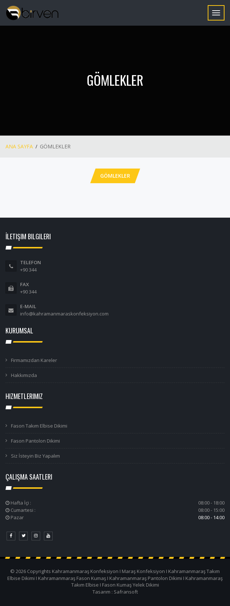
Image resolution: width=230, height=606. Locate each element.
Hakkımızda (24, 375)
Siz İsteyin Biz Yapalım (35, 455)
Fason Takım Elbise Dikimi (39, 425)
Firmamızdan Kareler (34, 360)
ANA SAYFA (19, 146)
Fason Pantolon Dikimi (35, 440)
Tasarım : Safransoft (115, 591)
